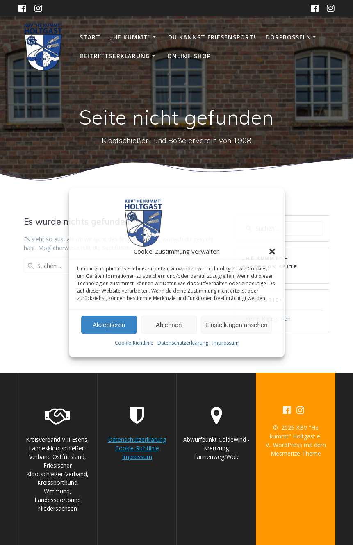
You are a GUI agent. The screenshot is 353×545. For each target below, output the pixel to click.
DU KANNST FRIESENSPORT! (212, 37)
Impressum (225, 342)
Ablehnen (169, 324)
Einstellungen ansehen (236, 324)
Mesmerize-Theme (296, 453)
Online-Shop (189, 56)
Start (90, 37)
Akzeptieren (109, 324)
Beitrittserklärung (115, 56)
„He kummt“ (130, 37)
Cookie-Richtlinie (134, 342)
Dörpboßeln (288, 37)
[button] (272, 252)
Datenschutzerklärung (182, 342)
